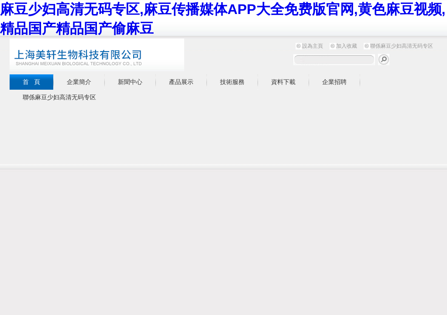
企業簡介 (79, 81)
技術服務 (232, 81)
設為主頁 (312, 46)
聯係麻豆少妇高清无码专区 (401, 46)
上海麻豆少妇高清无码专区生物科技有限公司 (119, 54)
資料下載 (283, 81)
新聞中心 (130, 81)
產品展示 (181, 81)
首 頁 (31, 81)
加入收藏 (346, 46)
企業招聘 (334, 81)
